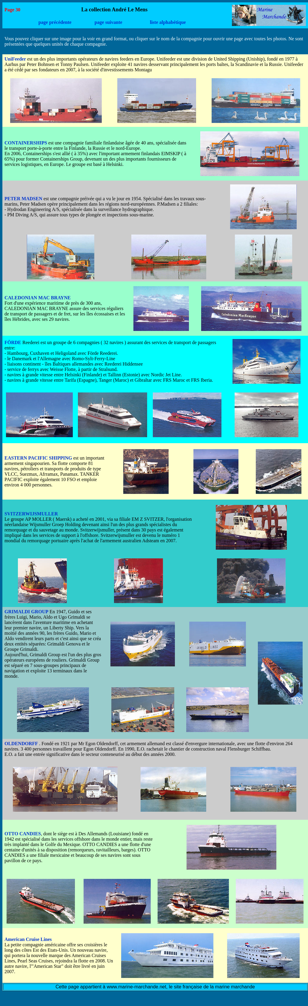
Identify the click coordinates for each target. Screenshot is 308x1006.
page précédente (55, 22)
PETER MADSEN (23, 198)
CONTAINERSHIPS (25, 142)
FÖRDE (12, 342)
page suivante (108, 22)
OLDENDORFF (21, 743)
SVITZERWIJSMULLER (31, 513)
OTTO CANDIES (22, 833)
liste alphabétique (168, 22)
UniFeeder (15, 58)
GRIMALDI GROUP (26, 611)
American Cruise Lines (28, 939)
